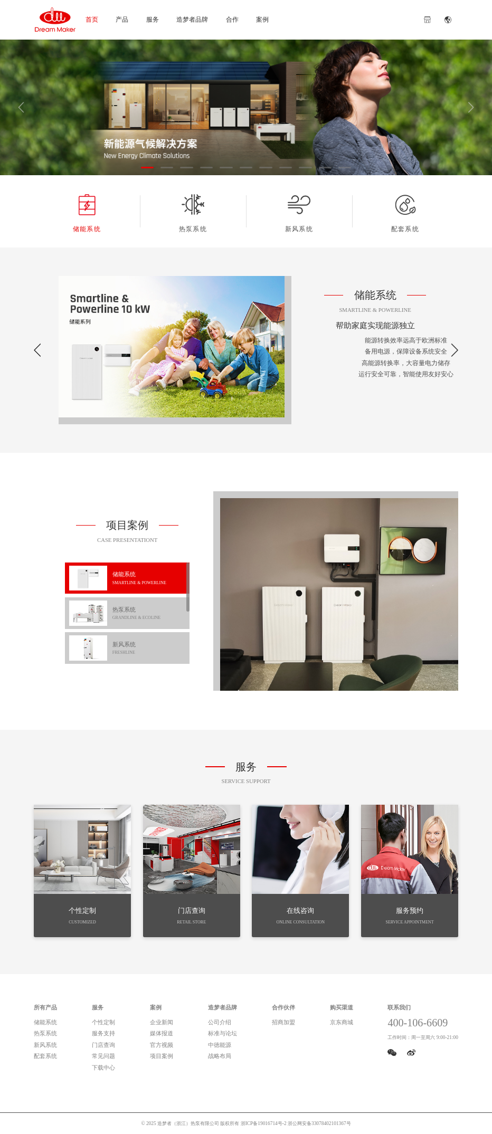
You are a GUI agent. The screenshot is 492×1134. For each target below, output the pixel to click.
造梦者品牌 (192, 19)
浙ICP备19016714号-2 (264, 1123)
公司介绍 (219, 1022)
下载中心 (103, 1067)
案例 (262, 19)
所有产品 (45, 1007)
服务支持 (103, 1033)
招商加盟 (283, 1022)
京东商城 (341, 1022)
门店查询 (103, 1045)
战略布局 (219, 1056)
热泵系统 (193, 213)
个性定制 (103, 1022)
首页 (92, 19)
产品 (122, 19)
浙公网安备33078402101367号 (319, 1123)
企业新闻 (161, 1022)
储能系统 (87, 213)
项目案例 (161, 1056)
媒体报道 (161, 1033)
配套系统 (405, 213)
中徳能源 (219, 1045)
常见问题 (103, 1056)
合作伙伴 (283, 1007)
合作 (232, 19)
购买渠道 (341, 1007)
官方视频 (161, 1045)
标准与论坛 (222, 1033)
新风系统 (299, 213)
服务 (152, 19)
